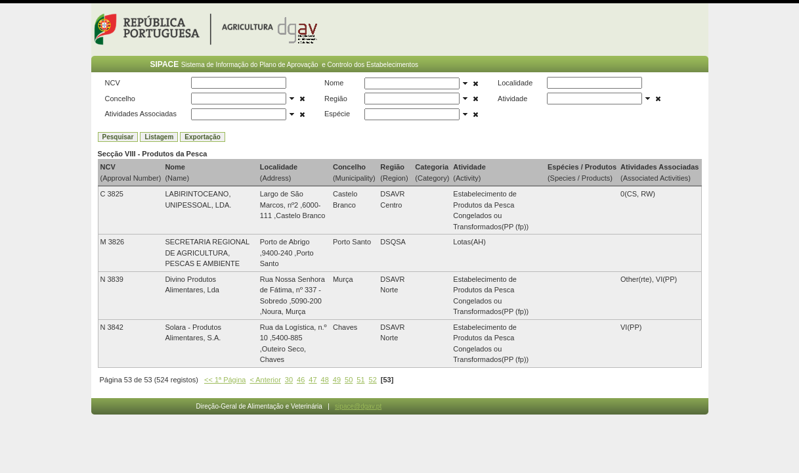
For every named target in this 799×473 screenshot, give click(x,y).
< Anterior (264, 380)
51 (360, 380)
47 (312, 380)
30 (289, 380)
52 (373, 380)
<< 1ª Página (225, 380)
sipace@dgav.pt (358, 406)
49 (337, 380)
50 (349, 380)
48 (325, 380)
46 (301, 380)
